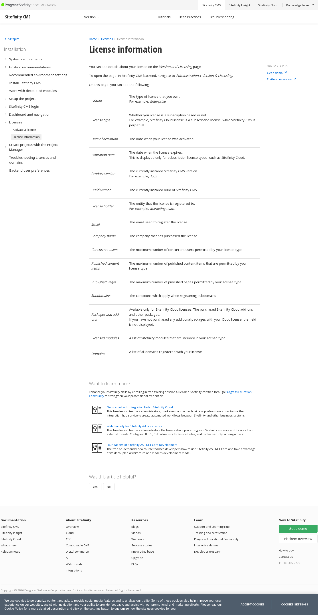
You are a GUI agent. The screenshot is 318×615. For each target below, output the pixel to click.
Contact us (286, 557)
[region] (159, 604)
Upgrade (137, 558)
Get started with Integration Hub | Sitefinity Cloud (140, 407)
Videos (136, 533)
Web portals (74, 564)
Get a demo (277, 73)
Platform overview (281, 79)
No (109, 487)
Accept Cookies (253, 604)
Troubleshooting (221, 17)
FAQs (134, 564)
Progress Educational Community (216, 539)
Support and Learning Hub (212, 527)
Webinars (137, 539)
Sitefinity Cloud (11, 539)
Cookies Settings (294, 604)
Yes (95, 487)
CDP (68, 539)
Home (93, 39)
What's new (8, 545)
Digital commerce (77, 552)
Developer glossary (207, 552)
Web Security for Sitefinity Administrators (134, 426)
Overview (72, 527)
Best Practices (190, 17)
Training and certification (210, 533)
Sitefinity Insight (11, 533)
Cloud (70, 533)
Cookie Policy (13, 608)
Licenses (107, 39)
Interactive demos (206, 545)
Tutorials (164, 17)
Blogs (135, 527)
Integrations (74, 570)
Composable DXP (77, 545)
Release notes (10, 552)
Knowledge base (142, 552)
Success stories (141, 545)
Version (92, 17)
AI (67, 558)
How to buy (286, 550)
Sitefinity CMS (10, 527)
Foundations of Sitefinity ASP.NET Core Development (142, 445)
